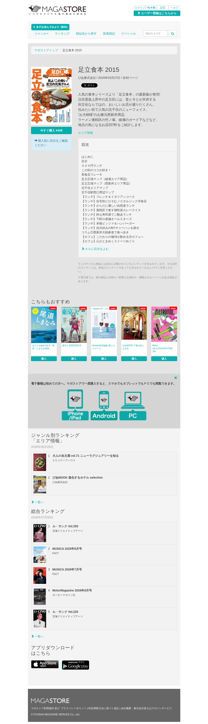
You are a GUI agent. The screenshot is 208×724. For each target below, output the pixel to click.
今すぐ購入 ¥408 (51, 130)
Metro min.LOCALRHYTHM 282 (162, 348)
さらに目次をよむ (95, 249)
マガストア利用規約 (42, 708)
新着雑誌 (109, 33)
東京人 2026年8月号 (71, 345)
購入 (43, 358)
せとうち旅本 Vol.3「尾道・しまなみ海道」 (43, 347)
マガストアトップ (46, 50)
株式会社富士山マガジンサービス (153, 708)
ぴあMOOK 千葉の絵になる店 (133, 347)
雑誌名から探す (86, 33)
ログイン (140, 7)
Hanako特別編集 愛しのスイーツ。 (103, 347)
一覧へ (37, 502)
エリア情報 (85, 132)
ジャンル (41, 33)
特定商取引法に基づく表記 (103, 708)
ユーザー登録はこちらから (157, 13)
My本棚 (151, 7)
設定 (162, 7)
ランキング (62, 33)
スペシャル (128, 33)
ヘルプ (174, 7)
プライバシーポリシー (73, 708)
